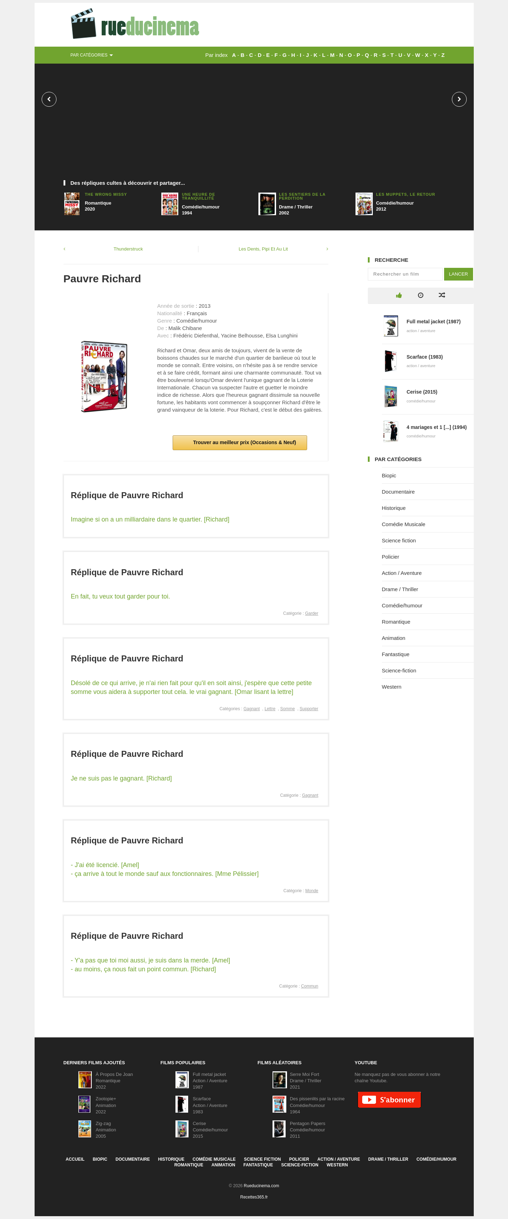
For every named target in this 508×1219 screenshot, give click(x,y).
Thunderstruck (128, 249)
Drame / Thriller (400, 589)
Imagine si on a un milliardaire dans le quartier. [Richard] (150, 519)
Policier (390, 557)
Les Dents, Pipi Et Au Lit (263, 249)
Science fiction (399, 540)
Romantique (396, 622)
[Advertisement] (254, 125)
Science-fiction (399, 670)
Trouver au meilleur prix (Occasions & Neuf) (244, 442)
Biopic (389, 475)
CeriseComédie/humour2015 (210, 1130)
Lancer (458, 274)
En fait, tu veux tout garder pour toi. (120, 596)
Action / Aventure (402, 573)
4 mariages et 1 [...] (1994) (437, 427)
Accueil (75, 1159)
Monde (311, 890)
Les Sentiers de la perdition (302, 196)
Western (392, 687)
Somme (287, 708)
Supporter (309, 708)
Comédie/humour (402, 605)
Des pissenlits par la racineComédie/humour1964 (317, 1105)
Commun (309, 986)
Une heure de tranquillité (198, 196)
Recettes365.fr (254, 1197)
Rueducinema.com (261, 1185)
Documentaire (398, 492)
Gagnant (252, 708)
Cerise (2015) (422, 392)
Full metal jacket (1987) (434, 321)
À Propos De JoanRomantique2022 (114, 1081)
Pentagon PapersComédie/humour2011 (307, 1130)
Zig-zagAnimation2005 (106, 1130)
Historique (394, 508)
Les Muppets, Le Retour (405, 194)
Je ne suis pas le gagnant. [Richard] (121, 778)
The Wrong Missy (106, 194)
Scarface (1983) (425, 357)
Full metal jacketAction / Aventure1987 (210, 1081)
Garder (311, 613)
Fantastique (396, 654)
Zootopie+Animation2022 (106, 1105)
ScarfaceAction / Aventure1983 (210, 1105)
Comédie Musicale (403, 524)
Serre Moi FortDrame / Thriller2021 (305, 1081)
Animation (394, 638)
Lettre (269, 708)
